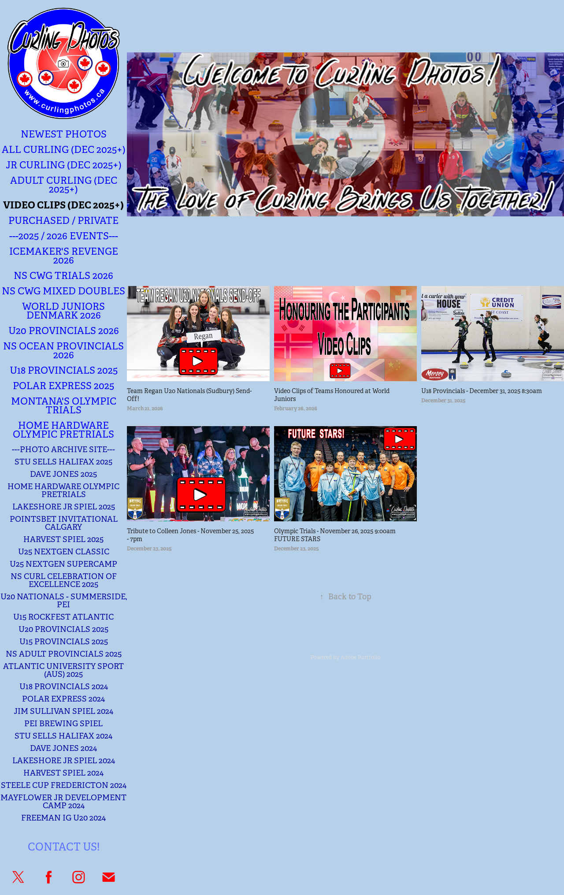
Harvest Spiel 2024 (63, 773)
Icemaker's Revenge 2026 (63, 255)
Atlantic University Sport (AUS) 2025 (63, 670)
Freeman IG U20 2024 (63, 818)
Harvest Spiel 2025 (63, 539)
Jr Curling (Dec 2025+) (64, 165)
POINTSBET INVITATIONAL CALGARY (64, 523)
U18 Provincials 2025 (64, 370)
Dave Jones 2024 (63, 748)
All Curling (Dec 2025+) (64, 150)
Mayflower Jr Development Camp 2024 (63, 801)
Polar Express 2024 (63, 699)
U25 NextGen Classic (63, 552)
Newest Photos (64, 134)
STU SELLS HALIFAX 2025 (63, 462)
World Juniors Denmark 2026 (63, 311)
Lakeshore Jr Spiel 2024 (63, 760)
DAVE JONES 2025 (63, 474)
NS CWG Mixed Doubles (63, 291)
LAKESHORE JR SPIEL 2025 (63, 507)
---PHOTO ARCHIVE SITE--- (63, 449)
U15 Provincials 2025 (63, 641)
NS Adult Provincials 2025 (64, 654)
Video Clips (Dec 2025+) (63, 205)
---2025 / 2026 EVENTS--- (63, 236)
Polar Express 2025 (63, 386)
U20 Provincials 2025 (63, 629)
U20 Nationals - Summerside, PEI (63, 600)
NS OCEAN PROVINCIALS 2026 (63, 350)
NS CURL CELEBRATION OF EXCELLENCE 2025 (64, 580)
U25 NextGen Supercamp (63, 564)
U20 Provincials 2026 (63, 331)
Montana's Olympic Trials (63, 405)
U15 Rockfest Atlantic (63, 617)
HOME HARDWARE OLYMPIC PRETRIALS (63, 490)
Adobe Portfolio (361, 657)
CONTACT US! (64, 847)
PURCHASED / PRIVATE (63, 221)
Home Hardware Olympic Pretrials (63, 430)
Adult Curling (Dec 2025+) (63, 185)
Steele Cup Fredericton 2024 (63, 785)
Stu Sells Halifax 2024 (63, 736)
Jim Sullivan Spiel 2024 (63, 711)
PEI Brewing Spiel (63, 723)
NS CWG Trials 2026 (63, 276)
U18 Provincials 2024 (63, 686)
